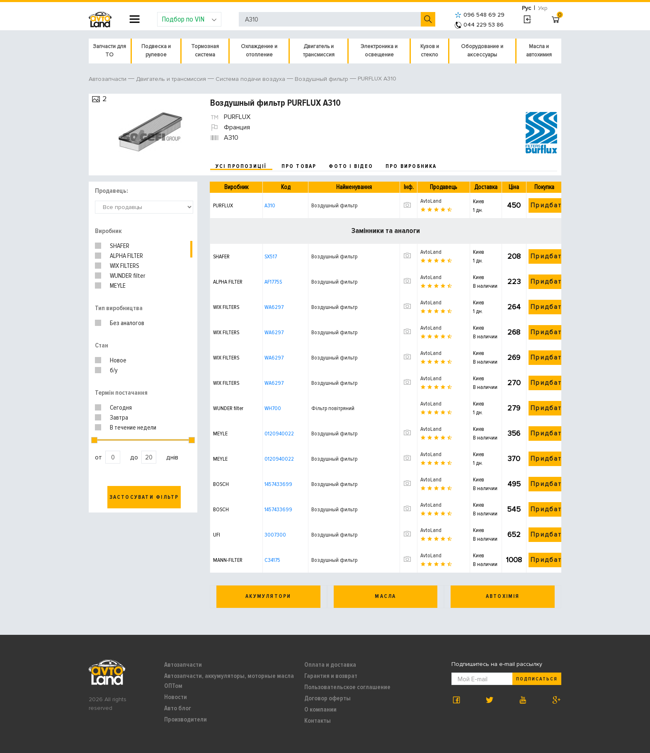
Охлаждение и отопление (259, 50)
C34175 (272, 560)
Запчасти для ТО (109, 50)
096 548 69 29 (479, 14)
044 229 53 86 (479, 24)
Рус (526, 8)
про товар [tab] (299, 166)
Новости (175, 697)
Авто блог (177, 708)
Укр (543, 8)
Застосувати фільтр (144, 497)
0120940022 (279, 433)
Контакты (317, 720)
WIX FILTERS (124, 266)
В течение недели (133, 427)
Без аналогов (127, 323)
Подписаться (537, 679)
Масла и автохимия (539, 50)
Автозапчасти (183, 664)
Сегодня (121, 407)
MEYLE (118, 286)
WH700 (272, 408)
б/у (114, 370)
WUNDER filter (127, 276)
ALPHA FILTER (126, 256)
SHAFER (119, 246)
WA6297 (274, 307)
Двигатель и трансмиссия (319, 50)
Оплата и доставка (330, 664)
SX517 (270, 256)
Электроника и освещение (379, 50)
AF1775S (273, 281)
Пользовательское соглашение (347, 687)
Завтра (119, 417)
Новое (118, 360)
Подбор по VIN (189, 19)
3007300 (275, 534)
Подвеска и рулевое (156, 50)
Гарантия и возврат (330, 676)
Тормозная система (205, 50)
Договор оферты (327, 698)
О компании (320, 709)
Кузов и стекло (429, 50)
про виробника (411, 166)
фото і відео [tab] (351, 166)
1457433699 (278, 484)
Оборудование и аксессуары (482, 50)
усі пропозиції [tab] (241, 166)
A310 (269, 205)
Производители (185, 719)
